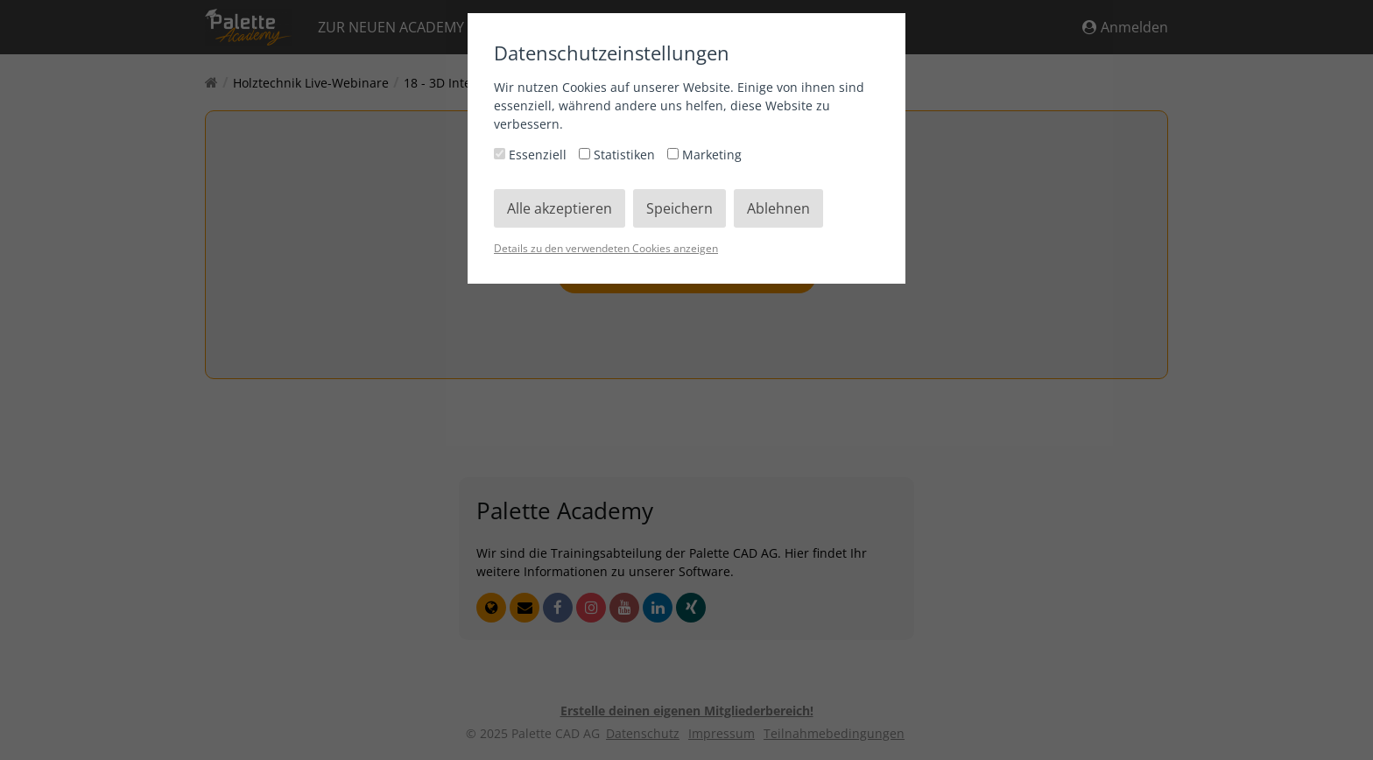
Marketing (704, 154)
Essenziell (532, 154)
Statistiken (618, 154)
